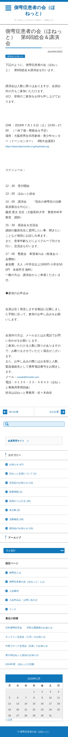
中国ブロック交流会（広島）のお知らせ (26, 646)
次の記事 (54, 411)
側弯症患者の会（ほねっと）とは (27, 581)
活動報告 (16, 519)
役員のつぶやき (20, 501)
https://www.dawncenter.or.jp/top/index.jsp (27, 146)
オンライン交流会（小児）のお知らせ (25, 637)
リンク (12, 609)
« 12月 (8, 719)
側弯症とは (15, 572)
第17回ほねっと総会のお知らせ (22, 655)
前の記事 (13, 411)
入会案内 (14, 591)
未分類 (14, 510)
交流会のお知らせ (21, 482)
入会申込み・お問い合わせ (23, 600)
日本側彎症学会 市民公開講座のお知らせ (29, 627)
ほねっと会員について (22, 473)
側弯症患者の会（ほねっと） (34, 10)
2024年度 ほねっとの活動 (19, 664)
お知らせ (16, 464)
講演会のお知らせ (15, 56)
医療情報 (15, 491)
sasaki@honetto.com (28, 377)
